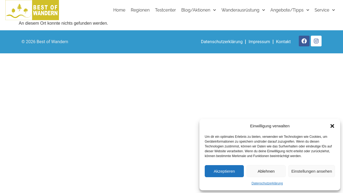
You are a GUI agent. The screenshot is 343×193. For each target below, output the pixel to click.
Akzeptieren (224, 171)
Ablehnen (266, 171)
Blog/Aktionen (198, 10)
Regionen (140, 10)
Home (119, 10)
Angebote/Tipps (289, 10)
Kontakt (283, 41)
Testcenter (165, 10)
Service (325, 10)
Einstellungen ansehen (311, 171)
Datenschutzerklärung (267, 183)
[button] (332, 126)
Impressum (259, 41)
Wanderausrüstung (243, 10)
